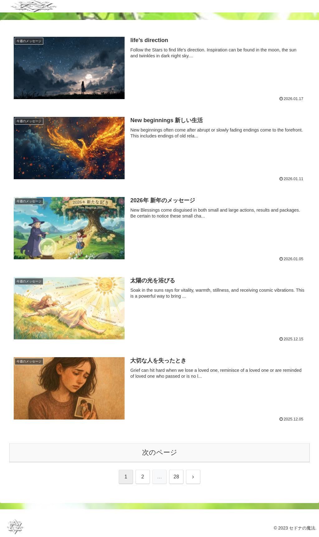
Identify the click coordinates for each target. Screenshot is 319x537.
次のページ (159, 452)
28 (176, 476)
